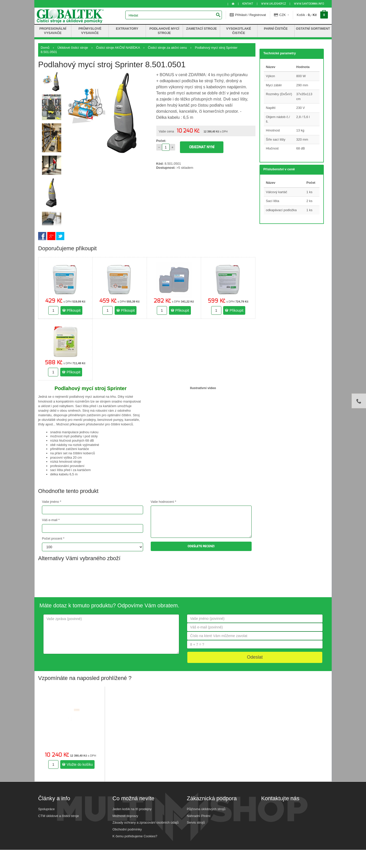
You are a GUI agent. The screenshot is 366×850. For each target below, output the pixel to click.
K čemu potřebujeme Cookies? (135, 836)
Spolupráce (46, 809)
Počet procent (53, 538)
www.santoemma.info (309, 4)
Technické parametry (279, 53)
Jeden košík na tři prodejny (132, 809)
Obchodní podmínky (127, 829)
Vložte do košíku (77, 764)
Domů (45, 47)
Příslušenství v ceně (279, 169)
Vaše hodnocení (163, 502)
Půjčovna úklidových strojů (206, 809)
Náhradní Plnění (198, 816)
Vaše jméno (51, 502)
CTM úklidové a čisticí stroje (58, 816)
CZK (281, 15)
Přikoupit (71, 310)
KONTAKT (247, 4)
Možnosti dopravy (125, 816)
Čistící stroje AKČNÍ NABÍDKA (118, 47)
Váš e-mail (51, 520)
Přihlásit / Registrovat (248, 15)
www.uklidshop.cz (273, 4)
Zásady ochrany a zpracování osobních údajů (146, 822)
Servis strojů (196, 822)
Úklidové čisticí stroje (72, 47)
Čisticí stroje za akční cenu (167, 47)
